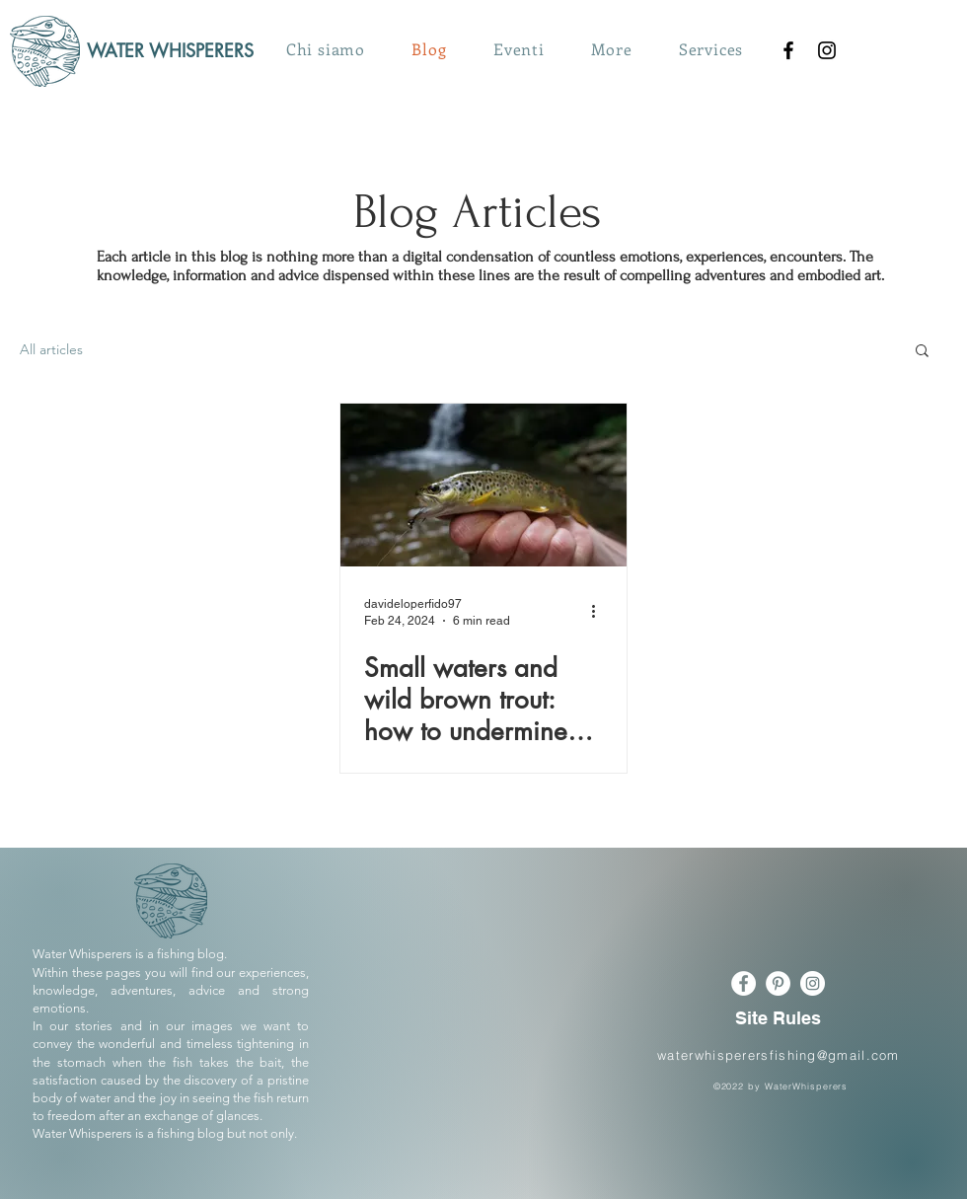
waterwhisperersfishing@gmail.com (778, 1055)
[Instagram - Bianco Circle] (812, 983)
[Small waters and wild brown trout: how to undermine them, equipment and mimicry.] (483, 485)
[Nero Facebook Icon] (788, 50)
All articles (51, 349)
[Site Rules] (778, 1018)
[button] (612, 49)
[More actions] (600, 611)
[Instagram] (827, 50)
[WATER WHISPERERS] (178, 51)
